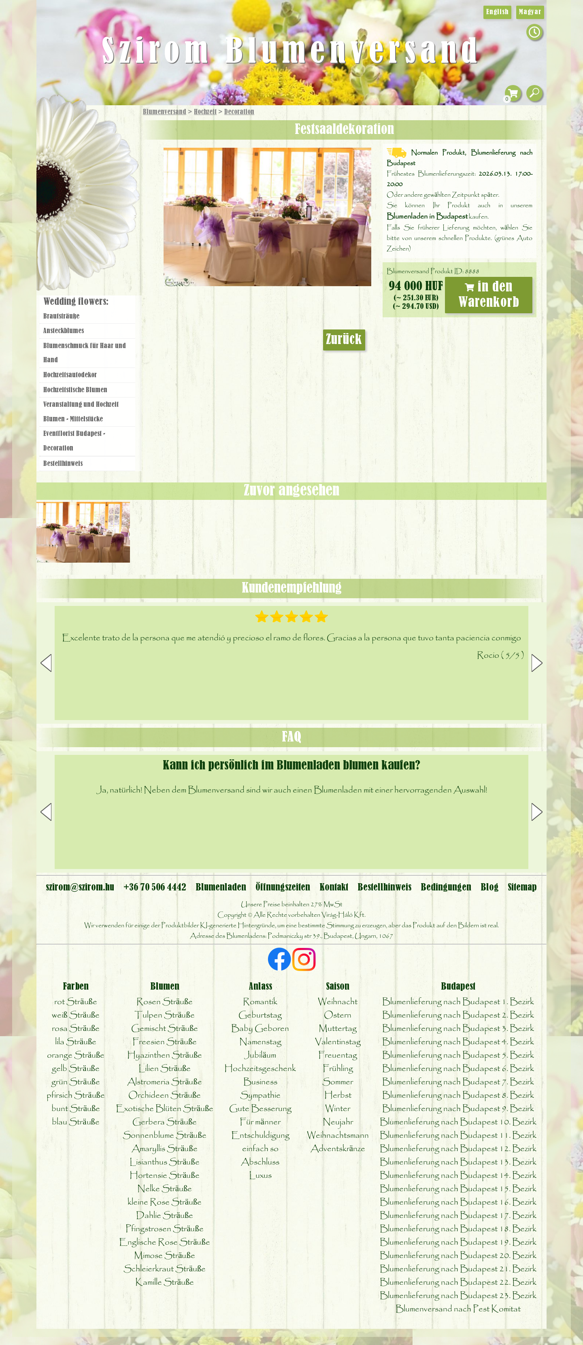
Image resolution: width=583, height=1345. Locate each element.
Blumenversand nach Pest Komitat (458, 1309)
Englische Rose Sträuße (164, 1242)
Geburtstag (260, 1015)
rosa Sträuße (76, 1028)
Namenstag (260, 1042)
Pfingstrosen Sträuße (165, 1229)
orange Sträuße (76, 1055)
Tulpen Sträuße (164, 1015)
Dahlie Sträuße (165, 1215)
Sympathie (260, 1095)
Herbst (337, 1095)
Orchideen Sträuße (164, 1095)
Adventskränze (338, 1149)
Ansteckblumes (63, 331)
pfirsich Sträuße (76, 1095)
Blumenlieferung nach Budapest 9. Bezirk (458, 1109)
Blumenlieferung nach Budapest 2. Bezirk (458, 1015)
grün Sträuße (75, 1082)
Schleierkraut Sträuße (164, 1269)
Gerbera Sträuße (164, 1122)
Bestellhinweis (63, 464)
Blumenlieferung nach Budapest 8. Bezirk (458, 1095)
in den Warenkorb (488, 295)
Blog (490, 887)
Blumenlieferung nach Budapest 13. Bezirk (458, 1162)
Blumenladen (91, 246)
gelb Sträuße (76, 1068)
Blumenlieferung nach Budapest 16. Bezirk (458, 1202)
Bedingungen (446, 887)
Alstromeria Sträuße (164, 1082)
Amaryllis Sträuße (165, 1149)
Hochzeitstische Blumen (75, 390)
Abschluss (260, 1162)
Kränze (97, 216)
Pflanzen (108, 171)
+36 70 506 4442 (154, 887)
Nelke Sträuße (164, 1189)
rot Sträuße (75, 1002)
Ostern (337, 1015)
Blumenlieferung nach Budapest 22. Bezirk (458, 1282)
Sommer (337, 1082)
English (497, 12)
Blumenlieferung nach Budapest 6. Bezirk (458, 1068)
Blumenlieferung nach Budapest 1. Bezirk (458, 1002)
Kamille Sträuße (164, 1282)
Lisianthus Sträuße (165, 1162)
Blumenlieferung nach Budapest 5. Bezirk (458, 1055)
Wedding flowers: (76, 301)
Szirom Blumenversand (292, 52)
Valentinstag (338, 1042)
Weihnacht (337, 1002)
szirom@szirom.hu (80, 887)
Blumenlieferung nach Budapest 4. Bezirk (458, 1042)
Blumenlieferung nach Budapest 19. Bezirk (458, 1242)
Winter (337, 1109)
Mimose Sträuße (164, 1255)
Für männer (260, 1122)
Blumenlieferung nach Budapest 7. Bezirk (458, 1082)
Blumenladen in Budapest (427, 217)
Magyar (530, 12)
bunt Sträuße (75, 1109)
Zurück (344, 340)
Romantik (260, 1002)
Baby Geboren (260, 1028)
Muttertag (338, 1028)
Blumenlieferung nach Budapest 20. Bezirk (458, 1255)
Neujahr (338, 1122)
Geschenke (79, 130)
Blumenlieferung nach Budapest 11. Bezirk (458, 1135)
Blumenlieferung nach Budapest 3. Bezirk (458, 1028)
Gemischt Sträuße (164, 1028)
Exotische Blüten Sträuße (165, 1109)
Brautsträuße (61, 316)
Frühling (338, 1068)
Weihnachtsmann (338, 1135)
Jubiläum (260, 1055)
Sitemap (522, 887)
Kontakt (333, 887)
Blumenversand (164, 112)
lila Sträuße (76, 1042)
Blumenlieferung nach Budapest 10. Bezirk (458, 1122)
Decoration (239, 112)
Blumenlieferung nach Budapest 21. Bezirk (458, 1269)
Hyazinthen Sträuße (164, 1055)
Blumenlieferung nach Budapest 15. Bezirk (458, 1189)
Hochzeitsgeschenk (260, 1068)
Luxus (260, 1175)
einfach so (260, 1149)
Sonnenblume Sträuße (164, 1135)
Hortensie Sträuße (165, 1175)
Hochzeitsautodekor (70, 375)
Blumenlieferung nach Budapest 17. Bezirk (458, 1215)
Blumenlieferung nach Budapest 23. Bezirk (458, 1296)
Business (260, 1082)
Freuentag (337, 1055)
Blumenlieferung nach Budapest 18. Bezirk (458, 1229)
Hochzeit (205, 112)
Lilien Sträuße (164, 1068)
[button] (537, 663)
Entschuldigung (260, 1135)
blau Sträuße (76, 1122)
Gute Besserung (260, 1109)
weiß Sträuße (76, 1015)
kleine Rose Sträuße (165, 1202)
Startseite (60, 123)
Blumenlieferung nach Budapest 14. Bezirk (458, 1175)
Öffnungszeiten (282, 887)
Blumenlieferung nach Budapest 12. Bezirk (458, 1149)
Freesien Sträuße (164, 1042)
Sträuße (95, 150)
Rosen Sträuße (164, 1002)
